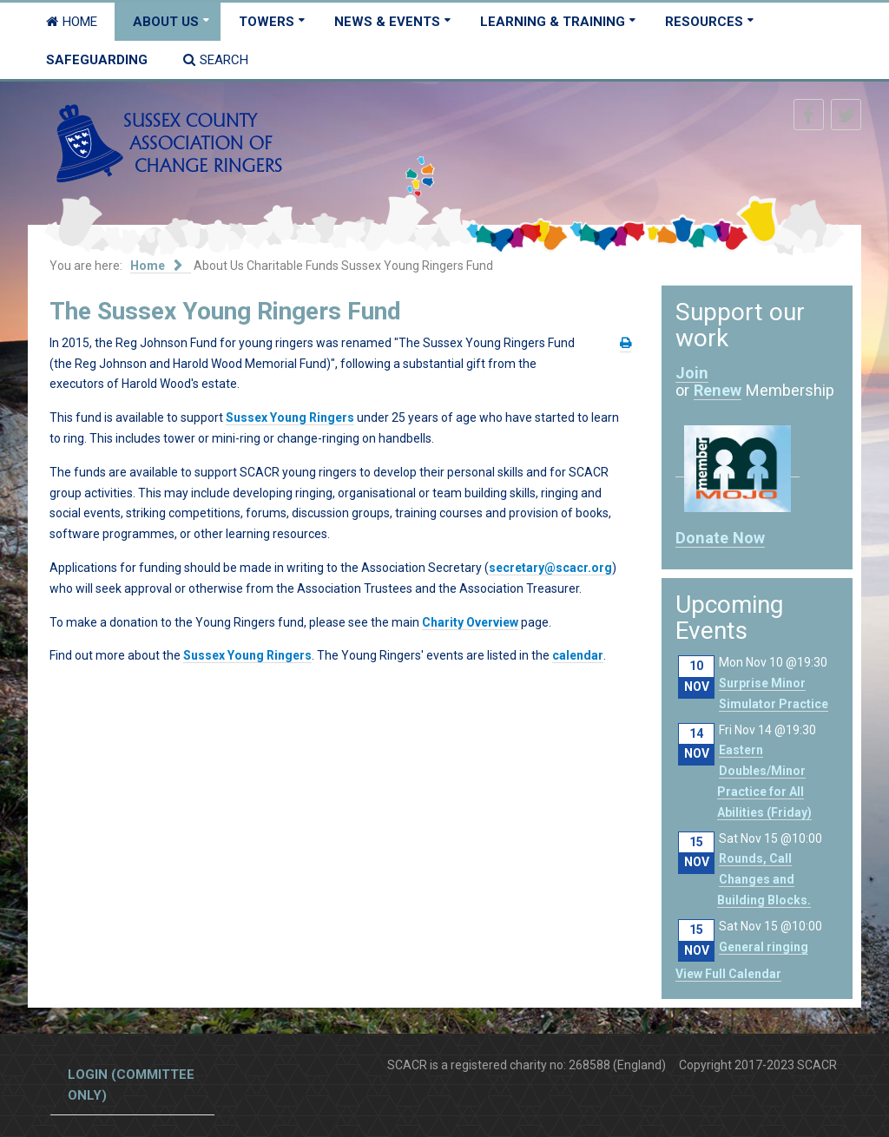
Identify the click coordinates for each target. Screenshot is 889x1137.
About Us (166, 22)
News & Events (387, 22)
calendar (577, 655)
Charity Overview (470, 622)
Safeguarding (97, 60)
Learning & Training (552, 22)
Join (691, 373)
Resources (704, 22)
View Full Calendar (728, 974)
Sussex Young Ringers (290, 417)
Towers (266, 22)
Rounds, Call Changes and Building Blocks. (764, 879)
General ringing (763, 947)
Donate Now (720, 538)
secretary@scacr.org (550, 568)
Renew (717, 390)
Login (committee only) (131, 1085)
